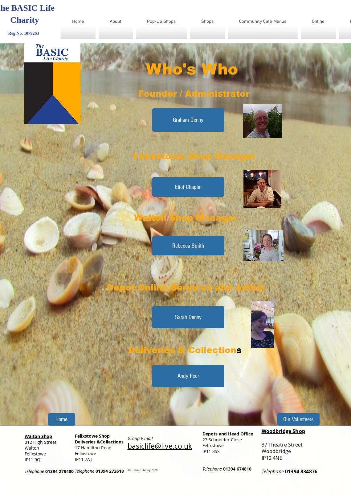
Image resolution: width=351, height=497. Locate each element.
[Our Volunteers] (298, 419)
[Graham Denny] (188, 120)
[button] (188, 187)
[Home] (61, 419)
